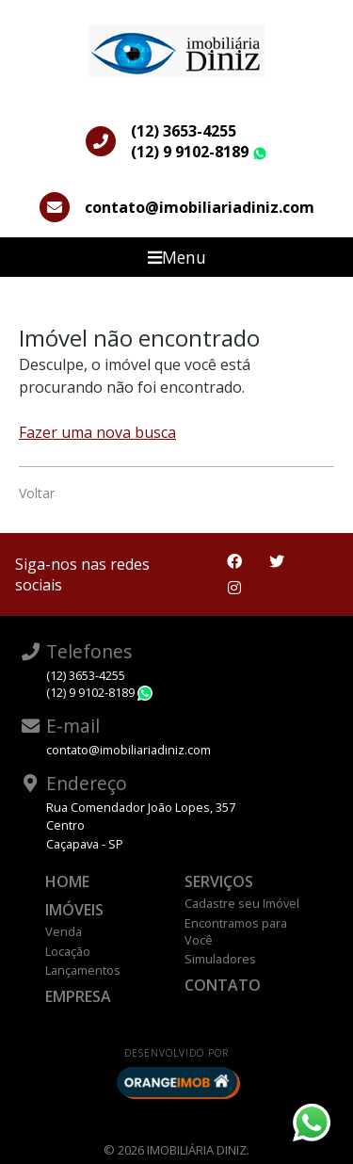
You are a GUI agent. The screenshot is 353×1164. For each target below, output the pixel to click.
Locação (67, 951)
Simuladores (220, 958)
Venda (63, 931)
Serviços (219, 881)
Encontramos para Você (236, 931)
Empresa (78, 996)
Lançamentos (82, 970)
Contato (223, 985)
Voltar (37, 493)
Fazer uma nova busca (97, 432)
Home (67, 881)
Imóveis (74, 909)
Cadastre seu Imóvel (242, 903)
